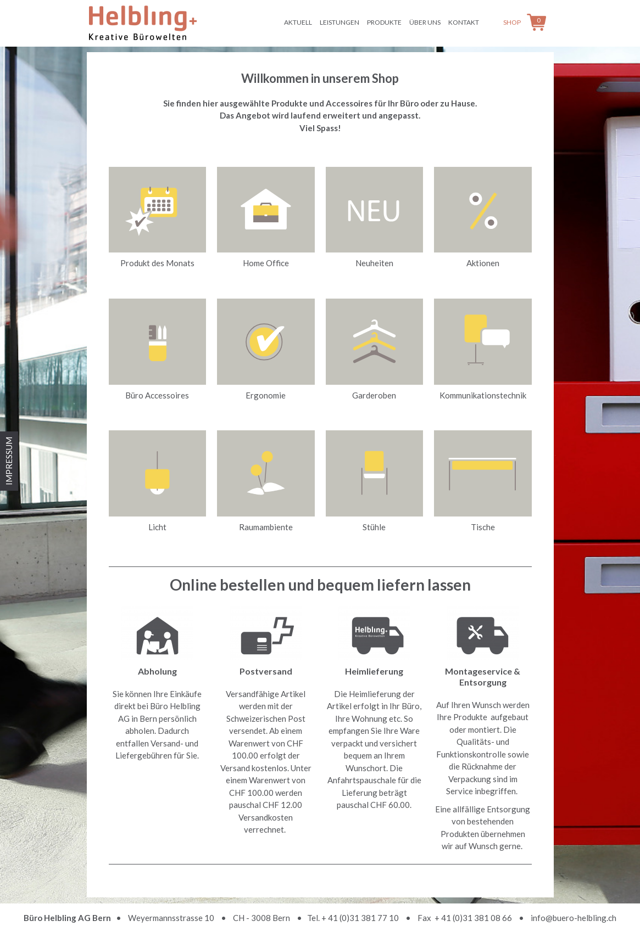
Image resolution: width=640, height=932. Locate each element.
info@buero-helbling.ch (573, 918)
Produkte (384, 22)
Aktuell (298, 22)
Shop (512, 22)
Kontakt (463, 22)
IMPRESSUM (9, 461)
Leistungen (339, 22)
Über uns (425, 22)
